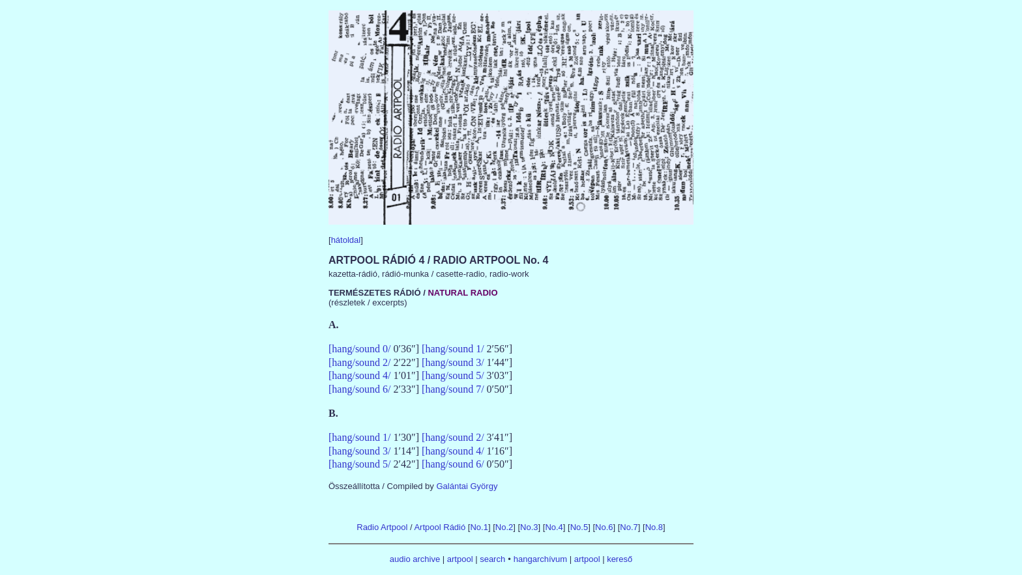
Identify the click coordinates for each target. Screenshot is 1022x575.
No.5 (579, 527)
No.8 (654, 527)
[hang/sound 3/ (453, 362)
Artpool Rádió (439, 527)
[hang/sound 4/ (359, 375)
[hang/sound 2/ (359, 362)
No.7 (628, 527)
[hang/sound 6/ (359, 389)
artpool (460, 559)
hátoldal (346, 240)
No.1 (479, 527)
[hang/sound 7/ (453, 389)
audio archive (415, 559)
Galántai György (466, 486)
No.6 (604, 527)
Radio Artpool (382, 527)
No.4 (553, 527)
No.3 (529, 527)
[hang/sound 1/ (453, 348)
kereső (619, 559)
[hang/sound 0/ (359, 348)
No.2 (504, 527)
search (492, 559)
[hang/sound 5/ (453, 375)
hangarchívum (540, 559)
